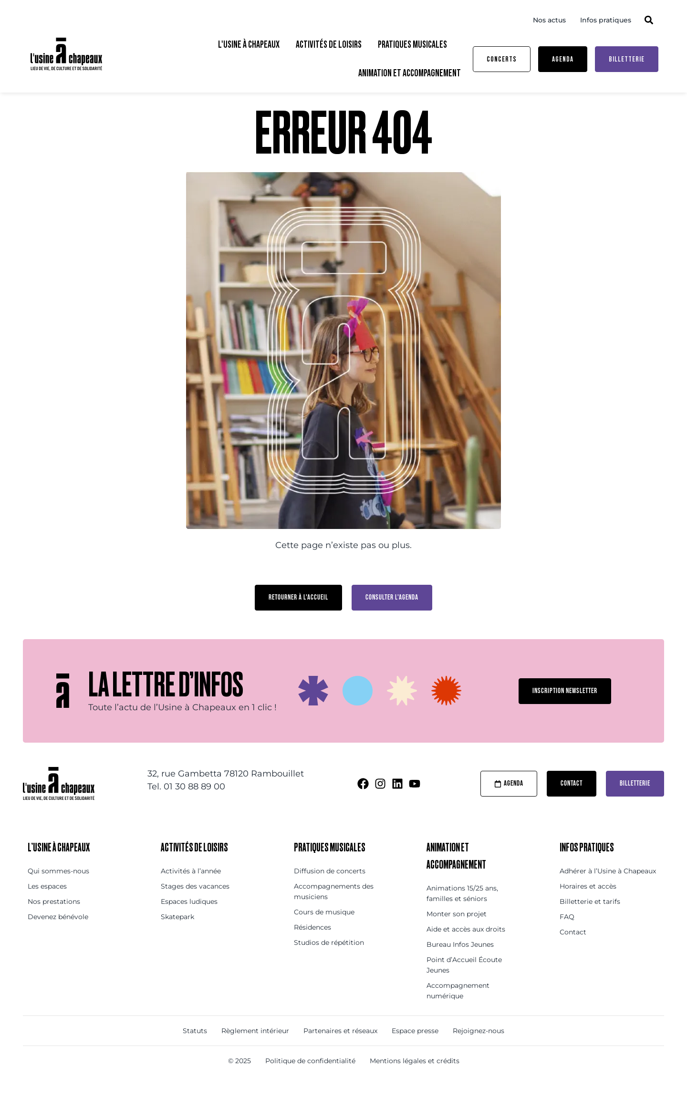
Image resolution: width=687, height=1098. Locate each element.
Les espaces (47, 904)
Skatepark (177, 934)
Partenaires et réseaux (340, 1048)
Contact (573, 949)
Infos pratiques (605, 20)
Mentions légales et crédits (414, 1078)
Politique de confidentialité (310, 1078)
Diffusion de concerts (329, 888)
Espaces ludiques (189, 919)
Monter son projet (457, 931)
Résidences (312, 945)
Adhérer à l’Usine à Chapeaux (608, 888)
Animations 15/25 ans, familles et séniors (462, 911)
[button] (648, 20)
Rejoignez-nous (478, 1048)
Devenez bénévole (58, 934)
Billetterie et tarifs (590, 919)
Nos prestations (54, 919)
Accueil (49, 104)
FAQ (567, 934)
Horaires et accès (588, 904)
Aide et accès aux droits (466, 947)
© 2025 (239, 1078)
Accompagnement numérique (458, 1008)
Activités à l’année (191, 888)
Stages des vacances (195, 904)
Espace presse (415, 1048)
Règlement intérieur (255, 1048)
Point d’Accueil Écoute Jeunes (464, 982)
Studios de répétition (329, 960)
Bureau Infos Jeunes (460, 962)
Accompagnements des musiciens (334, 909)
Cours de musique (324, 929)
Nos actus (549, 20)
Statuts (195, 1048)
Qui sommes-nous (58, 888)
